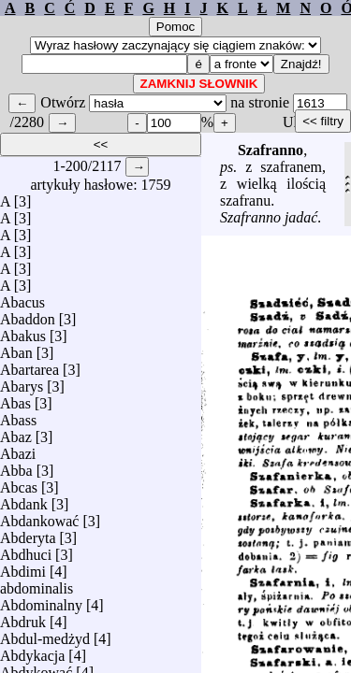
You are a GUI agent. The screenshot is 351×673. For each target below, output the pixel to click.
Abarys (21, 382)
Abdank (24, 500)
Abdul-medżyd (45, 634)
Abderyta (28, 533)
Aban (16, 348)
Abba (16, 466)
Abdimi (23, 567)
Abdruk (23, 617)
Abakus (23, 331)
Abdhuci (25, 550)
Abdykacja (32, 651)
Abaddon (27, 314)
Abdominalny (41, 601)
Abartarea (29, 365)
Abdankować (39, 516)
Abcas (18, 483)
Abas (15, 399)
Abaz (16, 432)
